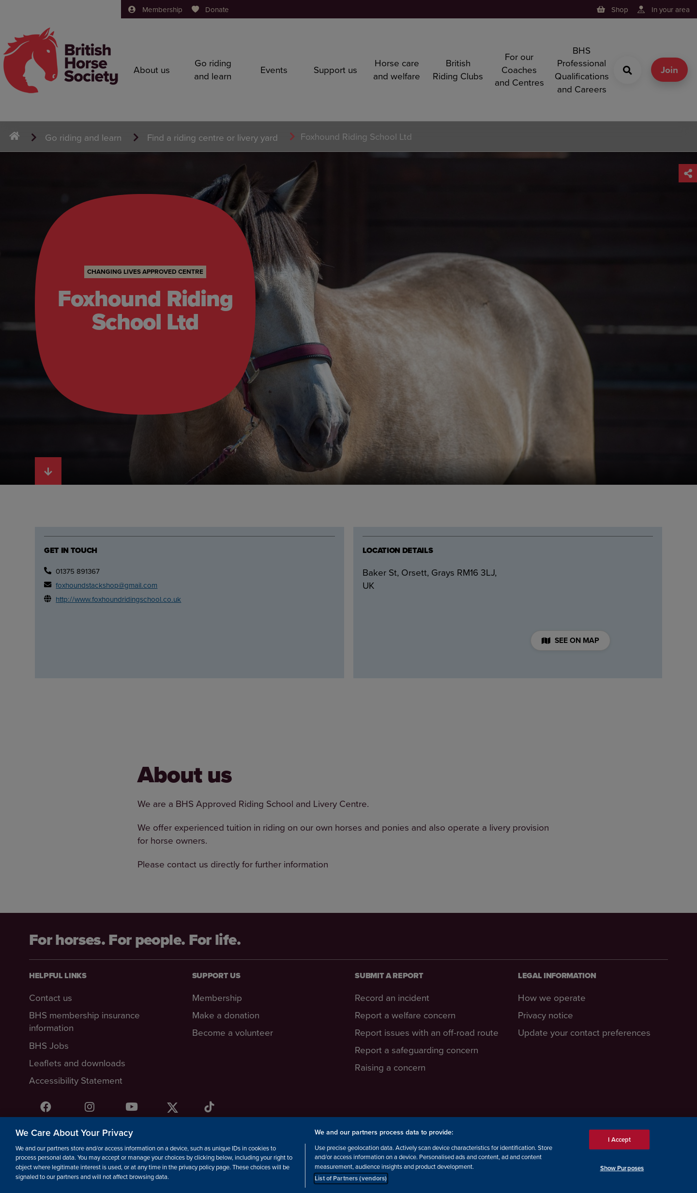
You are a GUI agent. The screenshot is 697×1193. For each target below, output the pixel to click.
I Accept (619, 1139)
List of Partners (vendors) (351, 1178)
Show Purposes (622, 1168)
